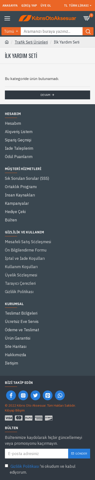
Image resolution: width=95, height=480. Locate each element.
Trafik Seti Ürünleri (31, 42)
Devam (45, 95)
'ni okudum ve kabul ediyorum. (40, 469)
